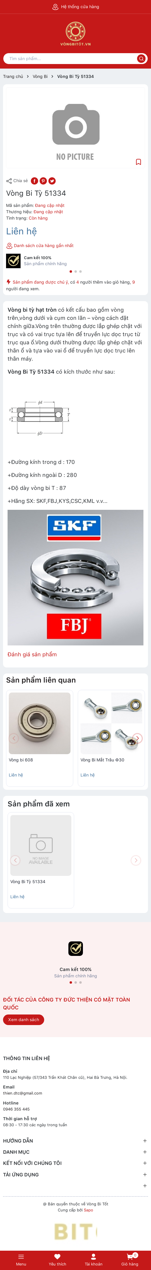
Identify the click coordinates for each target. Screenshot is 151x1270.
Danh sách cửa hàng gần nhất (40, 246)
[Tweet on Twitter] (52, 180)
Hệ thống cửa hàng (75, 6)
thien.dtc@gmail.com (22, 1093)
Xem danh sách (23, 1019)
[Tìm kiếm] (141, 58)
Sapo (88, 1210)
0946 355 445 (16, 1109)
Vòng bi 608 (21, 759)
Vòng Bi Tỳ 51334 (27, 881)
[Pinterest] (43, 180)
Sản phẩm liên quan (41, 680)
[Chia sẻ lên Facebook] (34, 180)
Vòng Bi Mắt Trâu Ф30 (102, 759)
